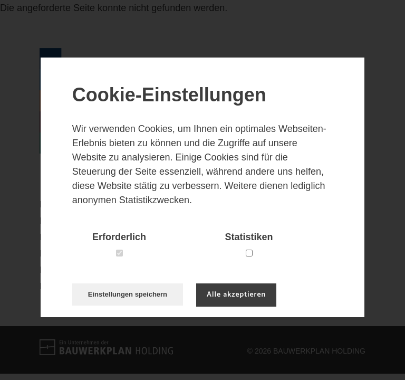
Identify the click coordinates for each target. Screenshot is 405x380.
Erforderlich (119, 237)
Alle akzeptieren (236, 295)
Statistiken (249, 237)
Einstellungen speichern (127, 294)
